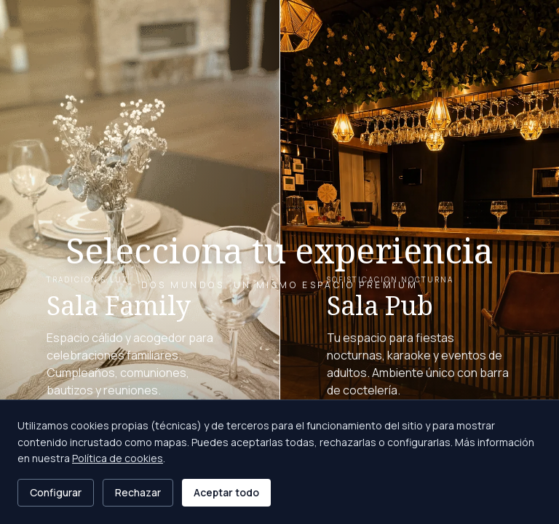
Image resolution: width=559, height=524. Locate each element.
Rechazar (138, 492)
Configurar (56, 492)
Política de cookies (117, 458)
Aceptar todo (226, 492)
